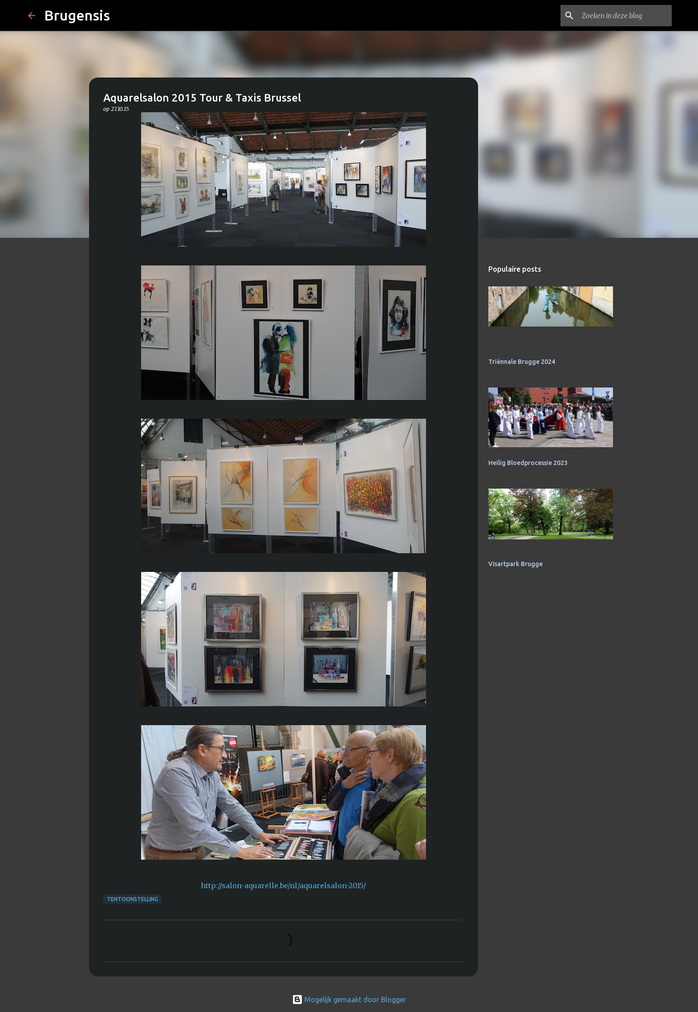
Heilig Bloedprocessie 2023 (528, 462)
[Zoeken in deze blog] (625, 15)
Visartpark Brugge (515, 563)
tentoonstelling (132, 899)
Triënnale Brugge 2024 (521, 361)
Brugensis (77, 15)
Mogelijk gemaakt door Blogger (349, 1000)
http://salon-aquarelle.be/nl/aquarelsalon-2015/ (283, 885)
